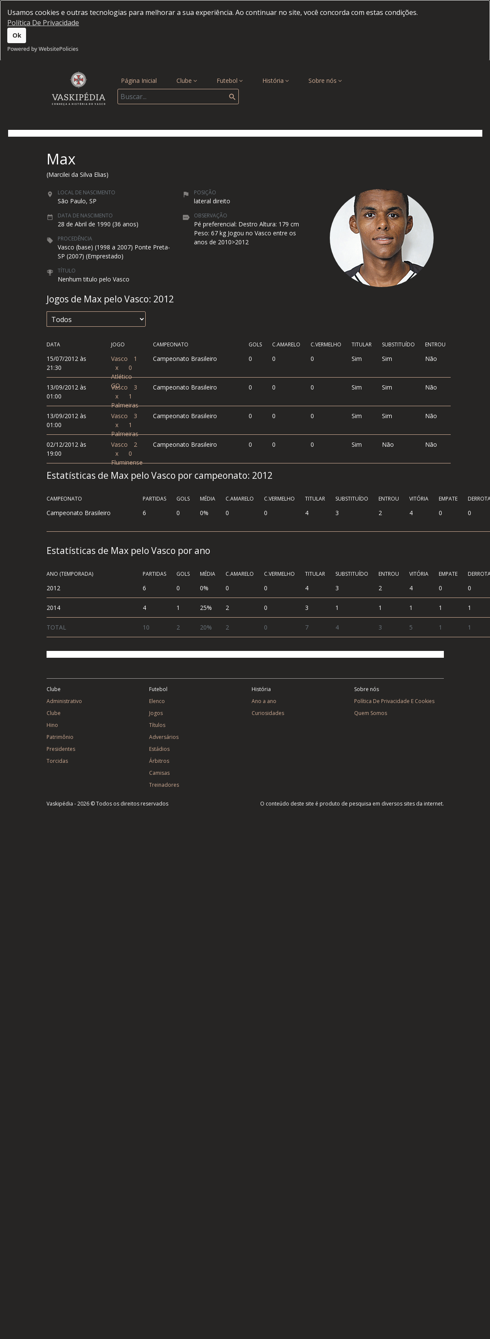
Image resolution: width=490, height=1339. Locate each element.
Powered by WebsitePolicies (42, 49)
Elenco (157, 701)
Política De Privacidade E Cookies (394, 701)
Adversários (164, 737)
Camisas (159, 772)
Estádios (159, 749)
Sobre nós (325, 80)
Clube (186, 80)
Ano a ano (264, 701)
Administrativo (64, 701)
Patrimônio (60, 737)
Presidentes (61, 749)
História (275, 80)
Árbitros (159, 761)
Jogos (156, 713)
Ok (16, 35)
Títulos (157, 725)
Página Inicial (140, 80)
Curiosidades (268, 713)
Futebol (230, 80)
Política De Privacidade (43, 22)
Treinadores (164, 784)
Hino (52, 725)
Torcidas (57, 761)
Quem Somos (370, 713)
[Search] (178, 96)
